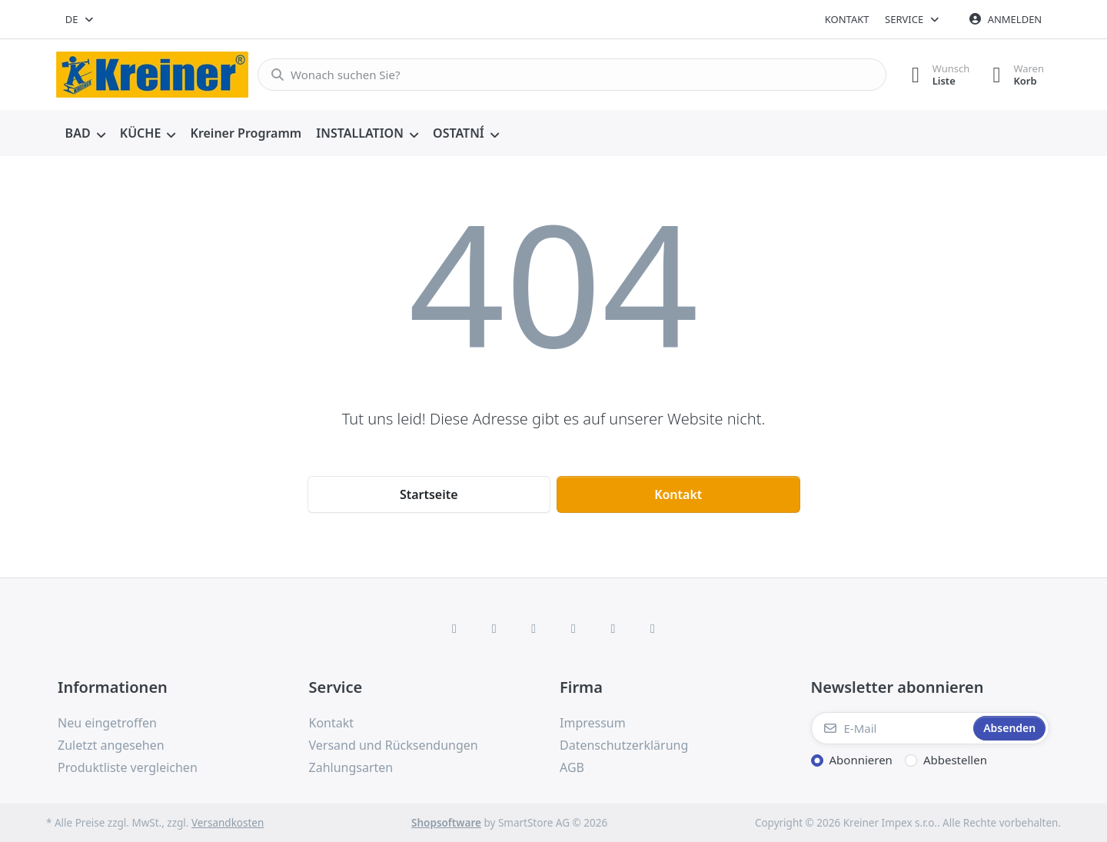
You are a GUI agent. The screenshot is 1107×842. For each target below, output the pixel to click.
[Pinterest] (653, 628)
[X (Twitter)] (494, 628)
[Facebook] (454, 628)
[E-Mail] (891, 728)
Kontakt (847, 19)
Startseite (429, 494)
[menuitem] (85, 133)
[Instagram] (533, 628)
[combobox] (80, 19)
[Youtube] (613, 628)
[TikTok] (573, 628)
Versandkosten (227, 823)
